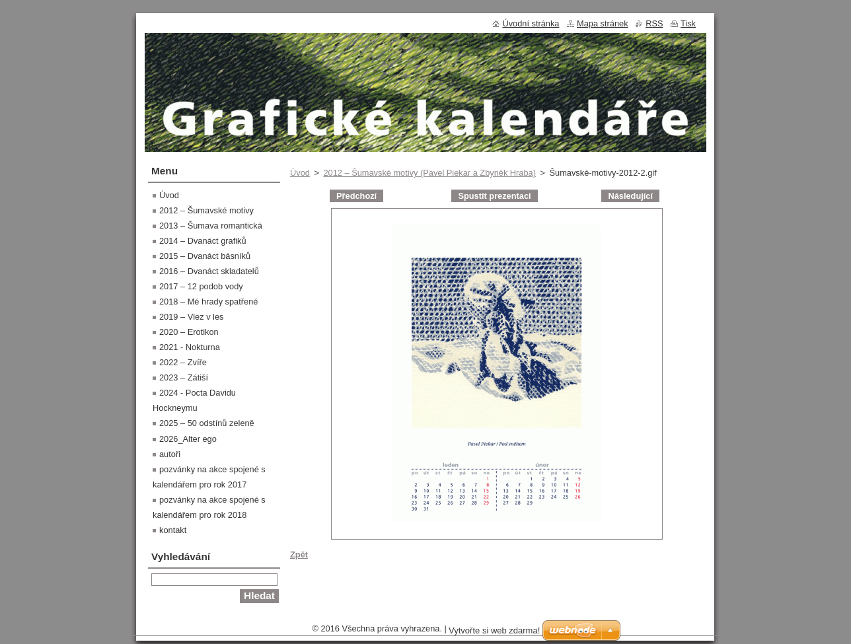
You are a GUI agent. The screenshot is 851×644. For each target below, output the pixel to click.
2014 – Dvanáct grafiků (202, 241)
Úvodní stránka (530, 23)
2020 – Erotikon (189, 332)
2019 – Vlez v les (191, 317)
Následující (630, 196)
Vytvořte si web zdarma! (494, 630)
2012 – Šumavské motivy (206, 210)
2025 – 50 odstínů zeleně (206, 423)
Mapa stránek (602, 23)
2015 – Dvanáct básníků (204, 256)
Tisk (688, 23)
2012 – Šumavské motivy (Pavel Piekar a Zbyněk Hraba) (429, 173)
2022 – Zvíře (183, 362)
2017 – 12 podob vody (201, 286)
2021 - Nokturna (189, 347)
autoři (169, 454)
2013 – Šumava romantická (210, 226)
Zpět (299, 554)
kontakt (172, 530)
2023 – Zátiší (183, 377)
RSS (654, 23)
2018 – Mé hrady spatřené (208, 301)
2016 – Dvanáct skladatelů (209, 271)
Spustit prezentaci (494, 196)
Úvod (300, 173)
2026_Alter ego (188, 439)
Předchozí (356, 196)
